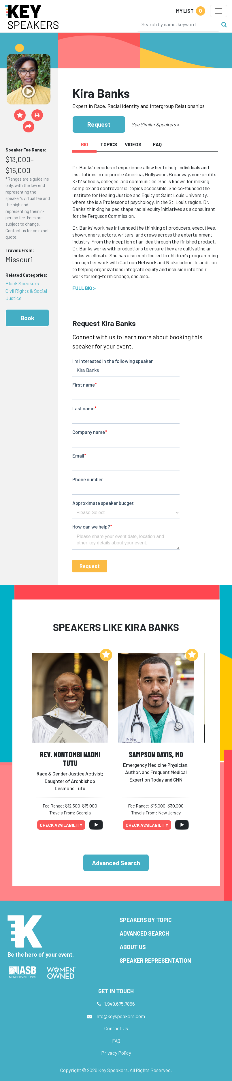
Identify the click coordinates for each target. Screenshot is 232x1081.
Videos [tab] (133, 144)
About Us (133, 946)
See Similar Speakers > (155, 124)
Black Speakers (22, 283)
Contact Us (116, 1028)
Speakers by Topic (146, 919)
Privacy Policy (116, 1053)
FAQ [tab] (157, 144)
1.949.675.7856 (119, 1004)
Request (98, 124)
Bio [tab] (84, 144)
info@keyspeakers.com (120, 1016)
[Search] (178, 24)
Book (27, 317)
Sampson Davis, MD (156, 754)
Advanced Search (116, 862)
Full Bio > (84, 288)
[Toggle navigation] (218, 11)
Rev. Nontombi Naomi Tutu (70, 759)
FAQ (116, 1040)
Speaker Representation (155, 960)
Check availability (61, 825)
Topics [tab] (108, 144)
